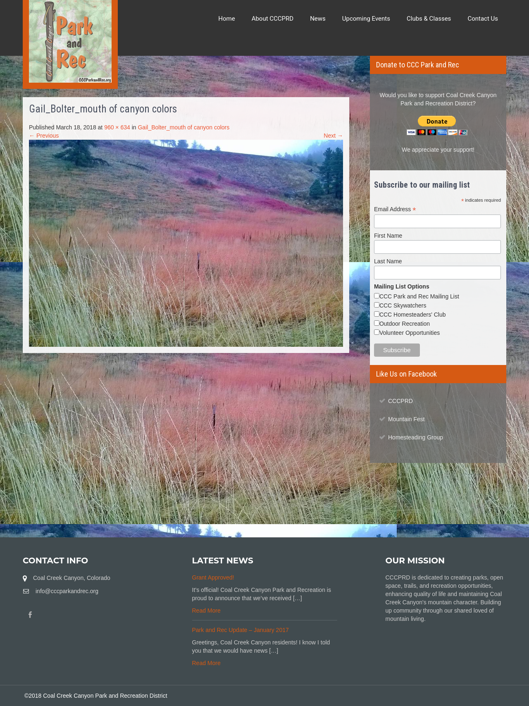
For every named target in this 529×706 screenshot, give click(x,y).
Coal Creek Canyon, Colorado (71, 578)
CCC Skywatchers (403, 305)
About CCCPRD (273, 18)
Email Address (395, 209)
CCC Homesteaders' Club (412, 314)
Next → (333, 135)
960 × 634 (117, 127)
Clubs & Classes (429, 18)
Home (226, 18)
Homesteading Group (415, 437)
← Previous (44, 135)
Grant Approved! (213, 577)
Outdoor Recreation (404, 323)
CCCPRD (400, 401)
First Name (388, 235)
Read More (206, 610)
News (318, 18)
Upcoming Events (366, 18)
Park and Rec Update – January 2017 (240, 630)
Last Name (388, 261)
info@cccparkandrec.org (67, 591)
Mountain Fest (406, 419)
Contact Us (482, 18)
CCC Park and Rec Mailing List (419, 296)
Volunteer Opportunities (409, 332)
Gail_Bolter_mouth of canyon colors (183, 127)
